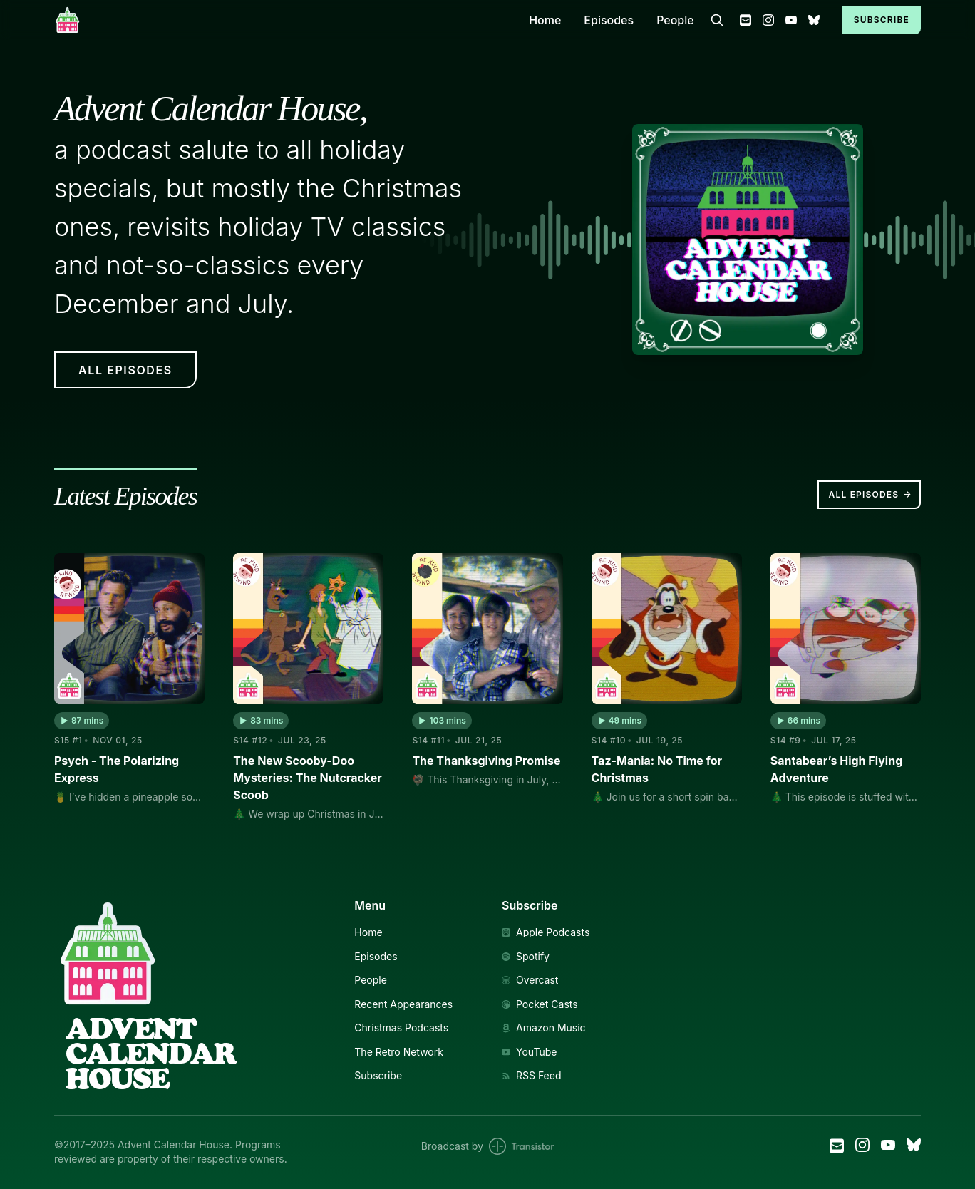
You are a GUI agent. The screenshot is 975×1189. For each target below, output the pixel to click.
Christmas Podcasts (401, 1028)
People (675, 20)
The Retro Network (398, 1052)
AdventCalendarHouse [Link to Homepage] (150, 1054)
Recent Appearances (403, 1004)
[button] (81, 720)
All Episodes (870, 494)
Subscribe (881, 19)
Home (545, 20)
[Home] (283, 20)
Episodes (609, 20)
